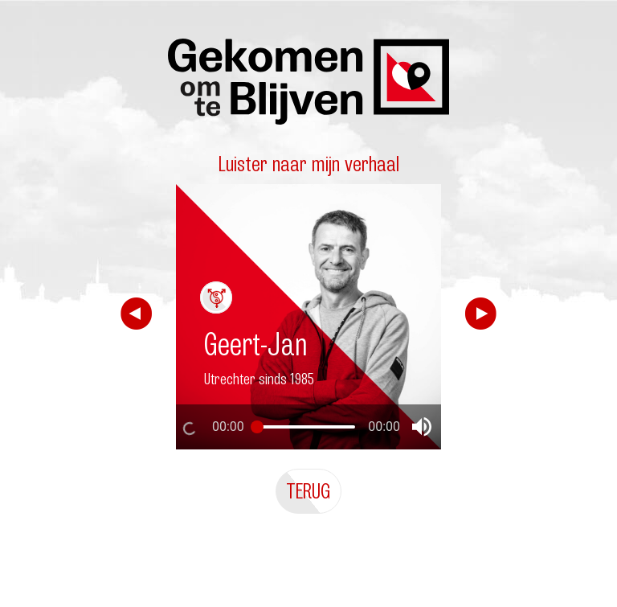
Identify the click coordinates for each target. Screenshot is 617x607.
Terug (308, 490)
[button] (421, 427)
